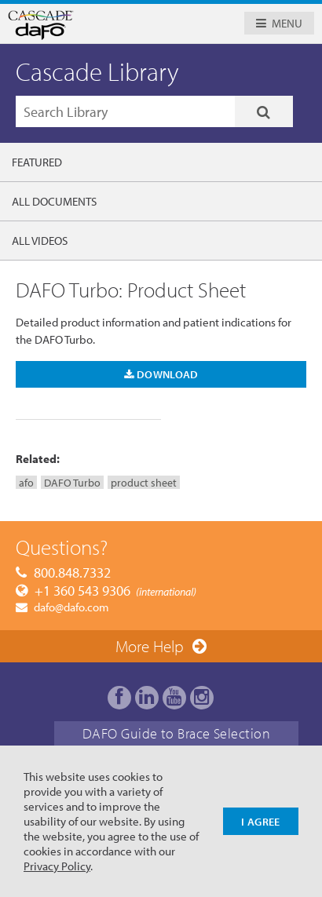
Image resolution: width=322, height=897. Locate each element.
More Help (149, 646)
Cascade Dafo (89, 25)
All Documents (54, 201)
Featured (37, 162)
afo (26, 482)
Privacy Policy (57, 866)
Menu (287, 23)
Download (161, 374)
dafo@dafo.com (71, 607)
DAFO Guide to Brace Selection (176, 733)
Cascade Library (97, 71)
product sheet (144, 482)
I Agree (260, 821)
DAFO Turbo (72, 482)
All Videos (40, 240)
